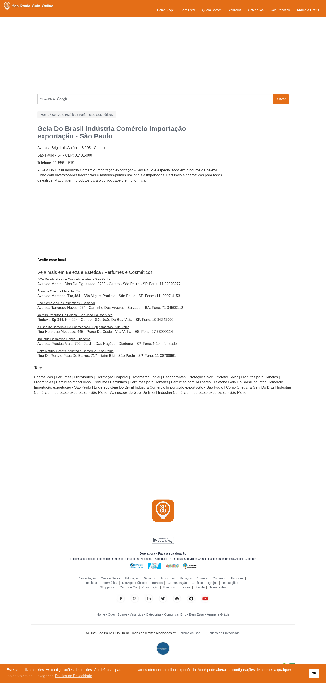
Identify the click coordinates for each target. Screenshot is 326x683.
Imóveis (185, 587)
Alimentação (87, 578)
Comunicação (177, 583)
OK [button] (314, 673)
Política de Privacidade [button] (73, 676)
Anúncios (235, 10)
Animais (202, 578)
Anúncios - (137, 614)
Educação (132, 578)
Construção (150, 587)
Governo (150, 578)
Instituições (230, 583)
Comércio (219, 578)
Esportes (237, 578)
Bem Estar (188, 10)
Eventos (169, 587)
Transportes (217, 587)
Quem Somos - (118, 614)
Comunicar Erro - (176, 614)
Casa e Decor (110, 578)
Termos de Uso (189, 633)
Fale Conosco (280, 10)
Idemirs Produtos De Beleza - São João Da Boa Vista (74, 315)
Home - (102, 614)
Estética (197, 583)
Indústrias (168, 578)
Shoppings (107, 587)
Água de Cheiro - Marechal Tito (59, 291)
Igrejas (212, 583)
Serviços (186, 578)
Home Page (165, 10)
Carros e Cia (128, 587)
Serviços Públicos (134, 583)
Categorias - (154, 614)
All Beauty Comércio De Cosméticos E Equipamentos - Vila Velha (83, 327)
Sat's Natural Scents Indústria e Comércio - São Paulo (75, 351)
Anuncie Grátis (308, 10)
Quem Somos (212, 10)
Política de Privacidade (223, 633)
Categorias (256, 10)
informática (109, 583)
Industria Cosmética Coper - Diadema (63, 339)
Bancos (157, 583)
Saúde (199, 587)
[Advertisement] (163, 55)
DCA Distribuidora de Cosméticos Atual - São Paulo (73, 279)
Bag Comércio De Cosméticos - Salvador (66, 303)
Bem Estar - (197, 614)
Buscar (281, 99)
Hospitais (90, 583)
